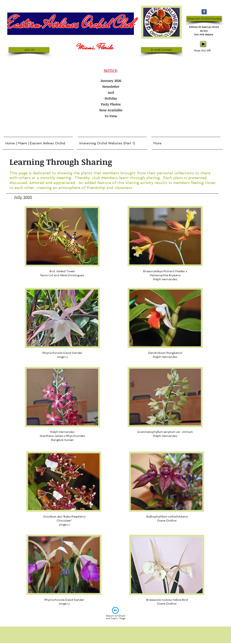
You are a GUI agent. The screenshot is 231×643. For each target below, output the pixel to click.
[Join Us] (29, 50)
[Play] (203, 44)
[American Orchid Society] (204, 18)
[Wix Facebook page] (204, 11)
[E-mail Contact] (161, 50)
